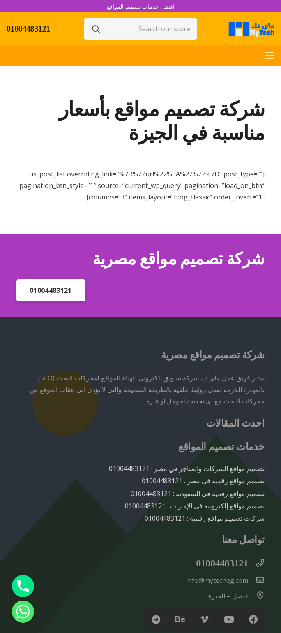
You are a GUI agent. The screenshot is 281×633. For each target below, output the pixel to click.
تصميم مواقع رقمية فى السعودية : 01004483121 (198, 493)
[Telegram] (156, 619)
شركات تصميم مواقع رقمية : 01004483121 (205, 518)
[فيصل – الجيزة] (256, 596)
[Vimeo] (204, 619)
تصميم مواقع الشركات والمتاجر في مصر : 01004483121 (187, 468)
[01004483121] (256, 563)
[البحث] (96, 29)
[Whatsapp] (23, 612)
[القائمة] (269, 55)
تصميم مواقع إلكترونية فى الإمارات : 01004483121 (195, 505)
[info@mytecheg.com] (256, 580)
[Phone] (23, 586)
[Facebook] (253, 619)
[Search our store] (140, 29)
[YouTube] (229, 619)
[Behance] (180, 619)
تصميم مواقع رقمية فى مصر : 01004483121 (203, 480)
